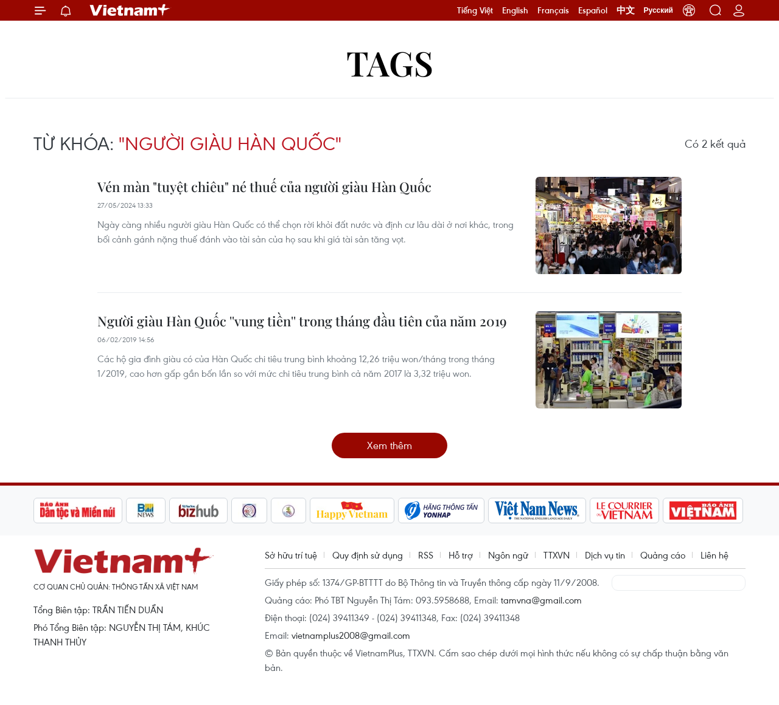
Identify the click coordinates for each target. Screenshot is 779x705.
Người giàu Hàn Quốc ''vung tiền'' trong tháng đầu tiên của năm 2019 (302, 321)
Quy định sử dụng (367, 555)
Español (592, 10)
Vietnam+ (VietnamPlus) (130, 10)
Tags (389, 62)
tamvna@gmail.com (541, 600)
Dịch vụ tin (605, 555)
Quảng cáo (662, 555)
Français (553, 10)
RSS (425, 555)
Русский (659, 10)
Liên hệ (714, 555)
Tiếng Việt (475, 10)
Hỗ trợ (461, 555)
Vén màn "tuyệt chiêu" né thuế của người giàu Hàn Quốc (264, 186)
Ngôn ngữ (508, 555)
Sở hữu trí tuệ (291, 555)
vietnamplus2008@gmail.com (351, 635)
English (515, 10)
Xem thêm (389, 445)
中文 (626, 10)
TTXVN (556, 555)
